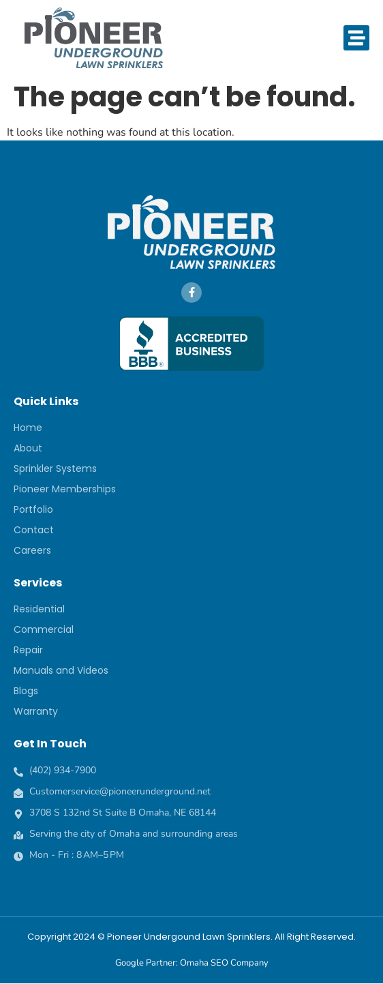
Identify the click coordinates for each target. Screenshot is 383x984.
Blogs (26, 691)
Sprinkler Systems (55, 468)
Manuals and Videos (61, 670)
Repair (28, 650)
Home (28, 427)
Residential (39, 609)
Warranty (36, 711)
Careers (32, 550)
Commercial (44, 629)
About (28, 448)
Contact (34, 530)
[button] (356, 38)
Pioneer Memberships (65, 489)
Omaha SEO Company (224, 963)
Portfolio (33, 509)
